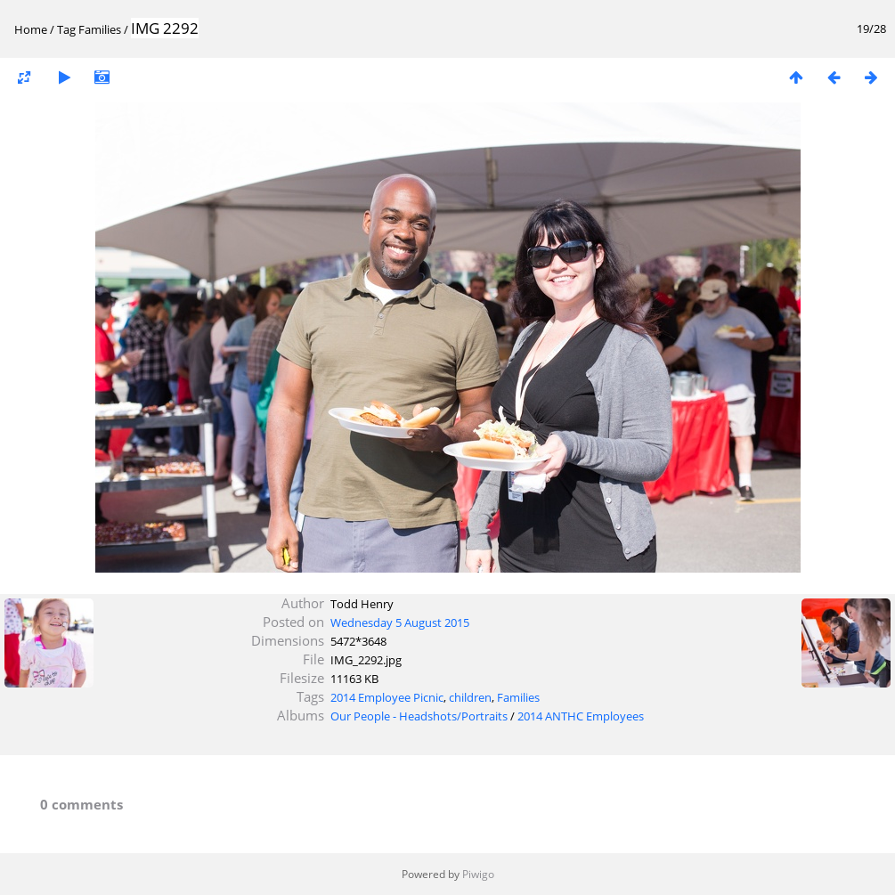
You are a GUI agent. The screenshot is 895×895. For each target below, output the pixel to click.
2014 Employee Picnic (386, 697)
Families (99, 29)
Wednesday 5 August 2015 (399, 622)
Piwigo (478, 874)
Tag (66, 29)
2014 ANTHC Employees (580, 716)
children (470, 697)
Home (30, 29)
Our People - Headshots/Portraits (419, 716)
